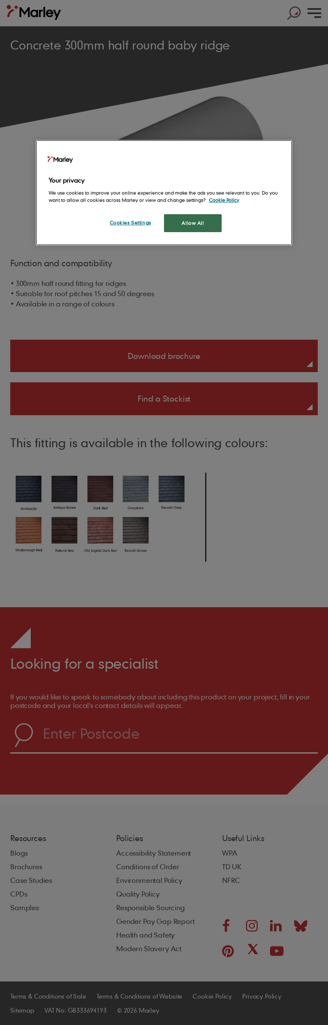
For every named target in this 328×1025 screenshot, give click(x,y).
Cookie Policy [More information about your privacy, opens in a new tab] (224, 200)
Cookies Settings (130, 222)
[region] (164, 192)
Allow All (193, 223)
